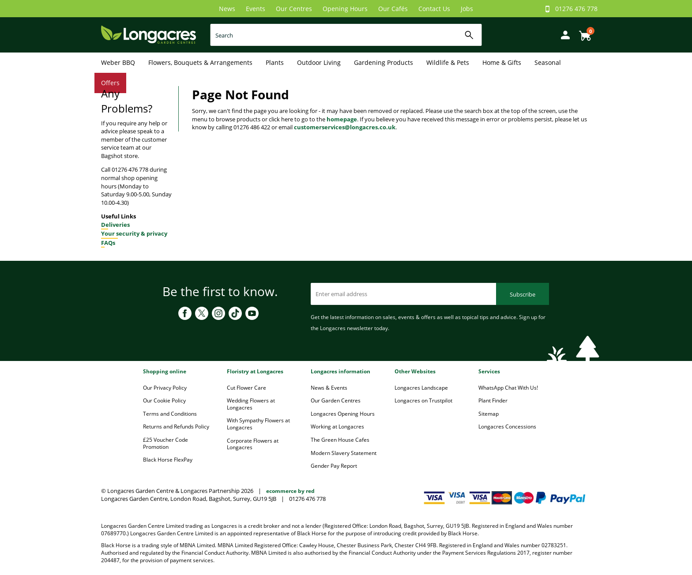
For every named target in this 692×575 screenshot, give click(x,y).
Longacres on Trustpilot (423, 400)
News (227, 8)
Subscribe (522, 294)
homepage (342, 119)
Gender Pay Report (334, 466)
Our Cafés (393, 8)
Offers (110, 83)
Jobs (467, 8)
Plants (275, 62)
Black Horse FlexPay (167, 459)
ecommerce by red (290, 491)
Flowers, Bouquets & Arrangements (200, 62)
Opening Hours (345, 8)
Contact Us (434, 8)
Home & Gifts (501, 62)
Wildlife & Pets (447, 62)
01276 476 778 (576, 8)
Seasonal (547, 62)
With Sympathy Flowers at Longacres (258, 424)
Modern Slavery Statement (343, 453)
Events (255, 8)
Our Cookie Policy (164, 400)
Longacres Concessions (507, 426)
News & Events (329, 387)
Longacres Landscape (421, 387)
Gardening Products (383, 62)
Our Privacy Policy (165, 387)
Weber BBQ (118, 62)
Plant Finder (493, 400)
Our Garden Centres (336, 400)
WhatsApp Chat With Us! (508, 387)
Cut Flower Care (246, 387)
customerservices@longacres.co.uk (344, 127)
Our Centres (294, 8)
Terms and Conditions (170, 413)
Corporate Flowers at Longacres (252, 444)
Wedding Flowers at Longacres (251, 404)
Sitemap (488, 413)
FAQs (108, 243)
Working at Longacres (337, 426)
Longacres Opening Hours (343, 413)
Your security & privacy (134, 233)
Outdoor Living (319, 62)
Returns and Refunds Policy (176, 426)
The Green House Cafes (340, 439)
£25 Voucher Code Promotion (165, 443)
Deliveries (115, 225)
